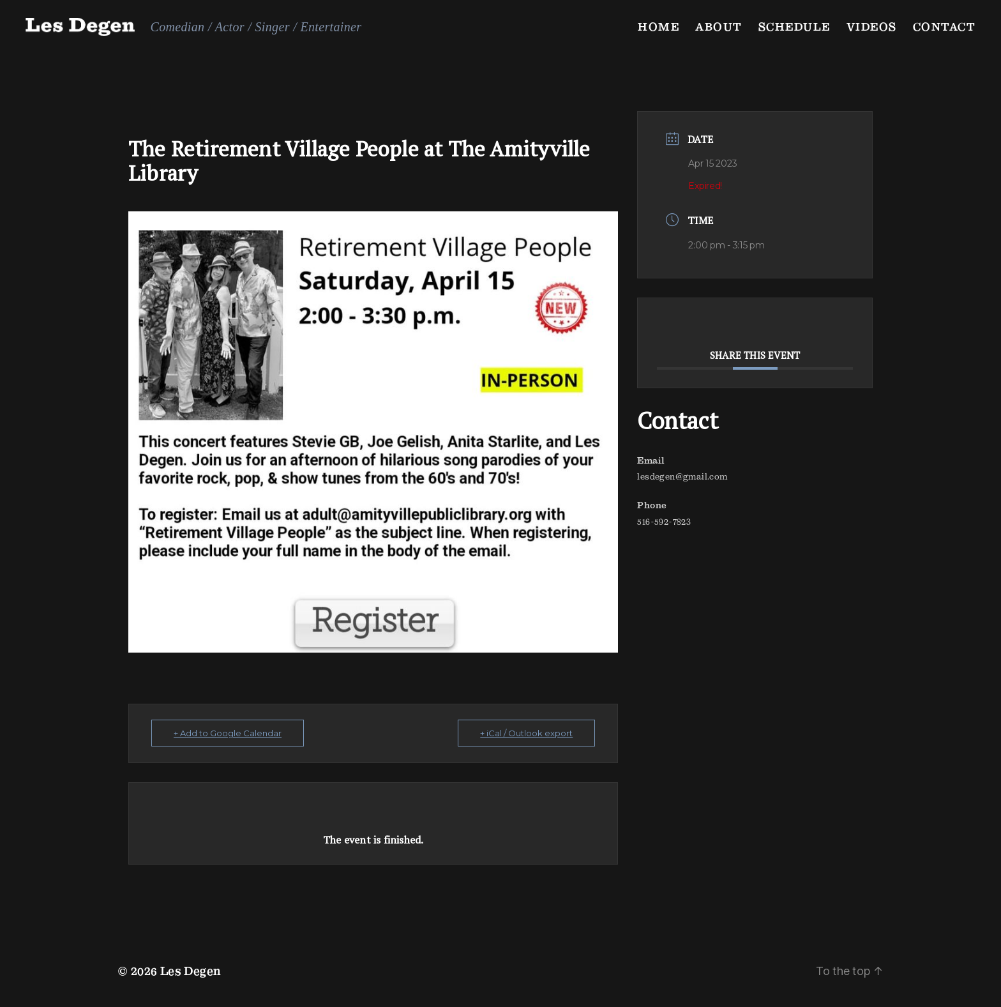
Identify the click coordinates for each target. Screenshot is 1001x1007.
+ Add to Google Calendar (228, 733)
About (718, 26)
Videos (872, 26)
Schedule (794, 26)
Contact (944, 26)
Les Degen (191, 971)
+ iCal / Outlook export (526, 733)
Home (658, 26)
